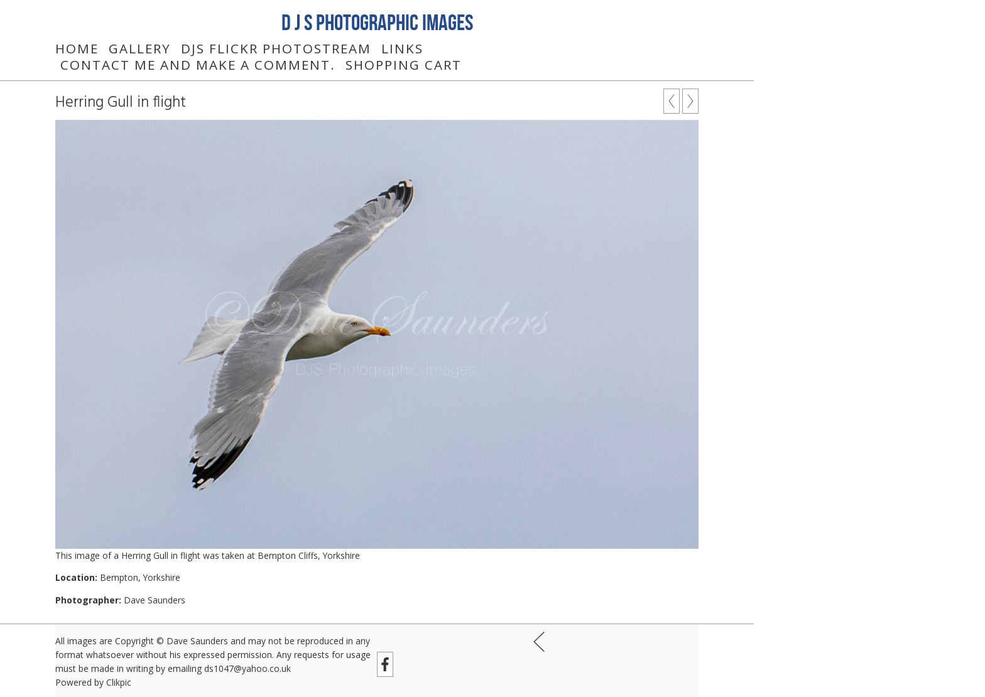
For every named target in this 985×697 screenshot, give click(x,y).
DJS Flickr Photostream (276, 48)
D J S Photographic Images (377, 22)
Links (402, 48)
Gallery (140, 48)
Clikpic (118, 682)
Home (77, 48)
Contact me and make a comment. (197, 65)
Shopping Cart (404, 65)
